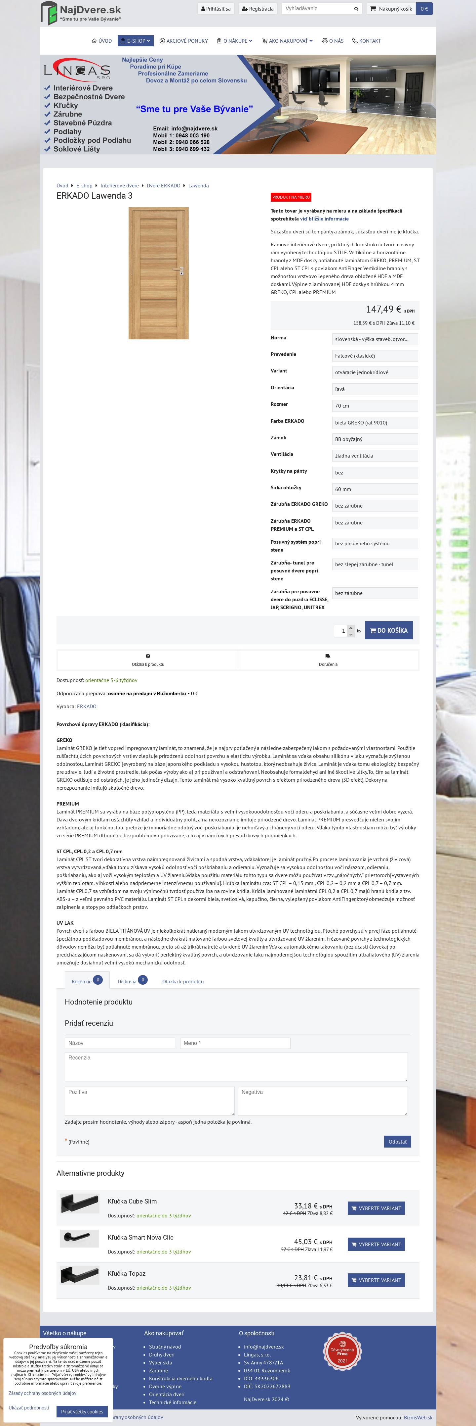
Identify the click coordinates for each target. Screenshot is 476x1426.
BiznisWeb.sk (418, 1417)
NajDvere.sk (257, 1399)
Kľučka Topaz (126, 1273)
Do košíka (389, 630)
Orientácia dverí (166, 1394)
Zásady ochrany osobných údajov (126, 1417)
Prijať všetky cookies (82, 1411)
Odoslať (398, 1141)
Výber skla (160, 1362)
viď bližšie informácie (324, 218)
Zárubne (158, 1370)
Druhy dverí (162, 1354)
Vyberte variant (376, 1208)
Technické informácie (172, 1402)
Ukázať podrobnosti (29, 1408)
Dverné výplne (165, 1386)
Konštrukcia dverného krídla (181, 1378)
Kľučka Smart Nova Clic (141, 1237)
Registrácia (258, 8)
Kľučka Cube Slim (132, 1201)
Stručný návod (165, 1346)
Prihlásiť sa (216, 8)
